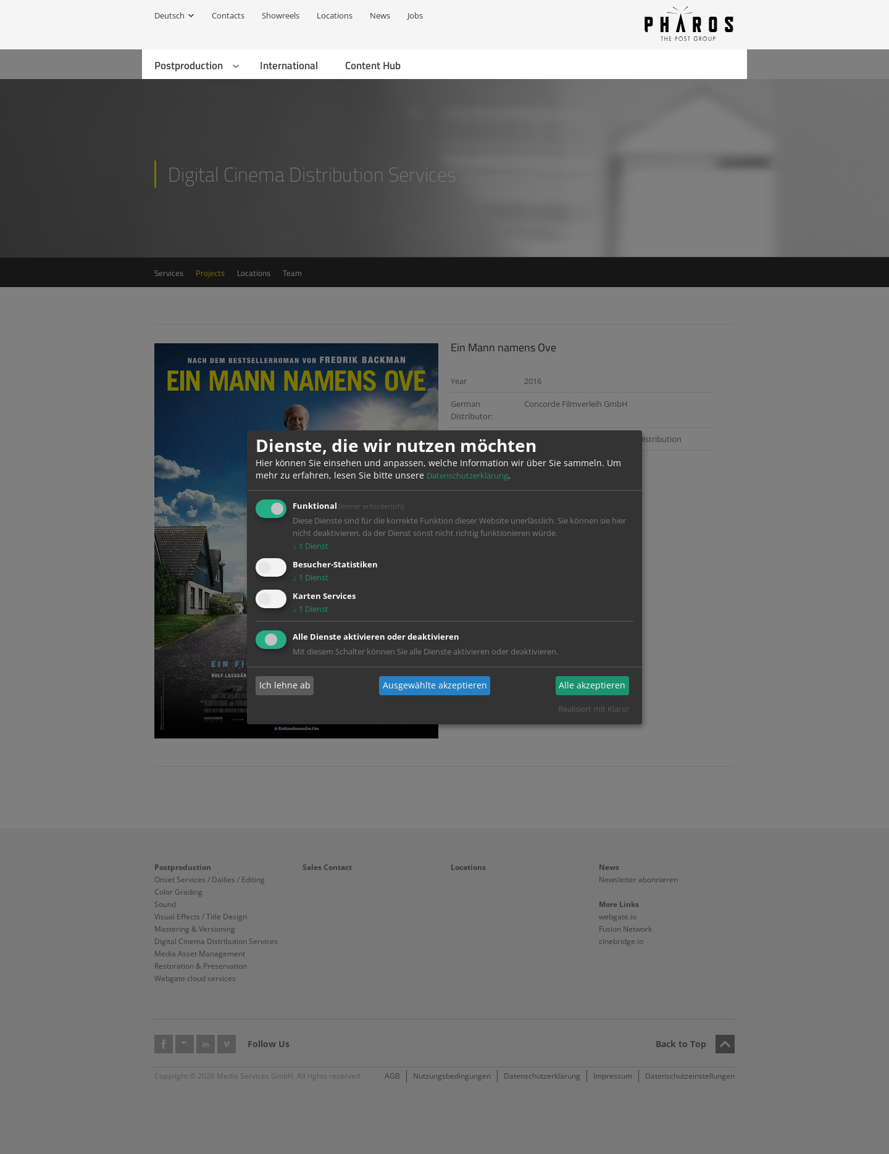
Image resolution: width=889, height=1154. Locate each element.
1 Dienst (310, 545)
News (380, 15)
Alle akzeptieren (592, 685)
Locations (335, 15)
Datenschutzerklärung (467, 475)
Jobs (415, 15)
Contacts (228, 15)
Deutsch (169, 15)
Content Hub (373, 65)
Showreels (280, 15)
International (289, 65)
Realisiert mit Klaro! (593, 708)
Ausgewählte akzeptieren (435, 685)
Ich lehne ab (285, 685)
